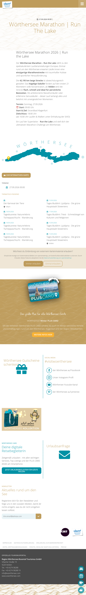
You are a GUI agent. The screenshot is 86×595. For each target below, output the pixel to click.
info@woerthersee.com (11, 573)
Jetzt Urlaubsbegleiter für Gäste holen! (21, 470)
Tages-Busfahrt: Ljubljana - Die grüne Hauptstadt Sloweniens (63, 203)
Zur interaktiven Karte (16, 175)
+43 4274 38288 (11, 567)
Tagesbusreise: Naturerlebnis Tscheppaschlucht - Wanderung (18, 214)
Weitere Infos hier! (43, 334)
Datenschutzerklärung (24, 543)
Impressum (7, 543)
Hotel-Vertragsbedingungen (15, 547)
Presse (63, 547)
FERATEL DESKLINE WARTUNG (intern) (44, 547)
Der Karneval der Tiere (14, 203)
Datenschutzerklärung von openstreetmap (58, 258)
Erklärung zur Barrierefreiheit (49, 543)
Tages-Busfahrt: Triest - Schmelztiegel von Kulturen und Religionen (65, 214)
